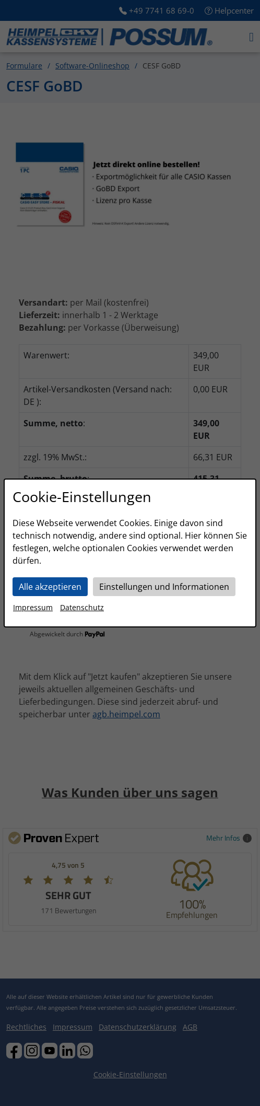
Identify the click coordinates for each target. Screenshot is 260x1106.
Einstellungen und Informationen (164, 586)
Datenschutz (82, 607)
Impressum (33, 607)
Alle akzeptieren (50, 586)
